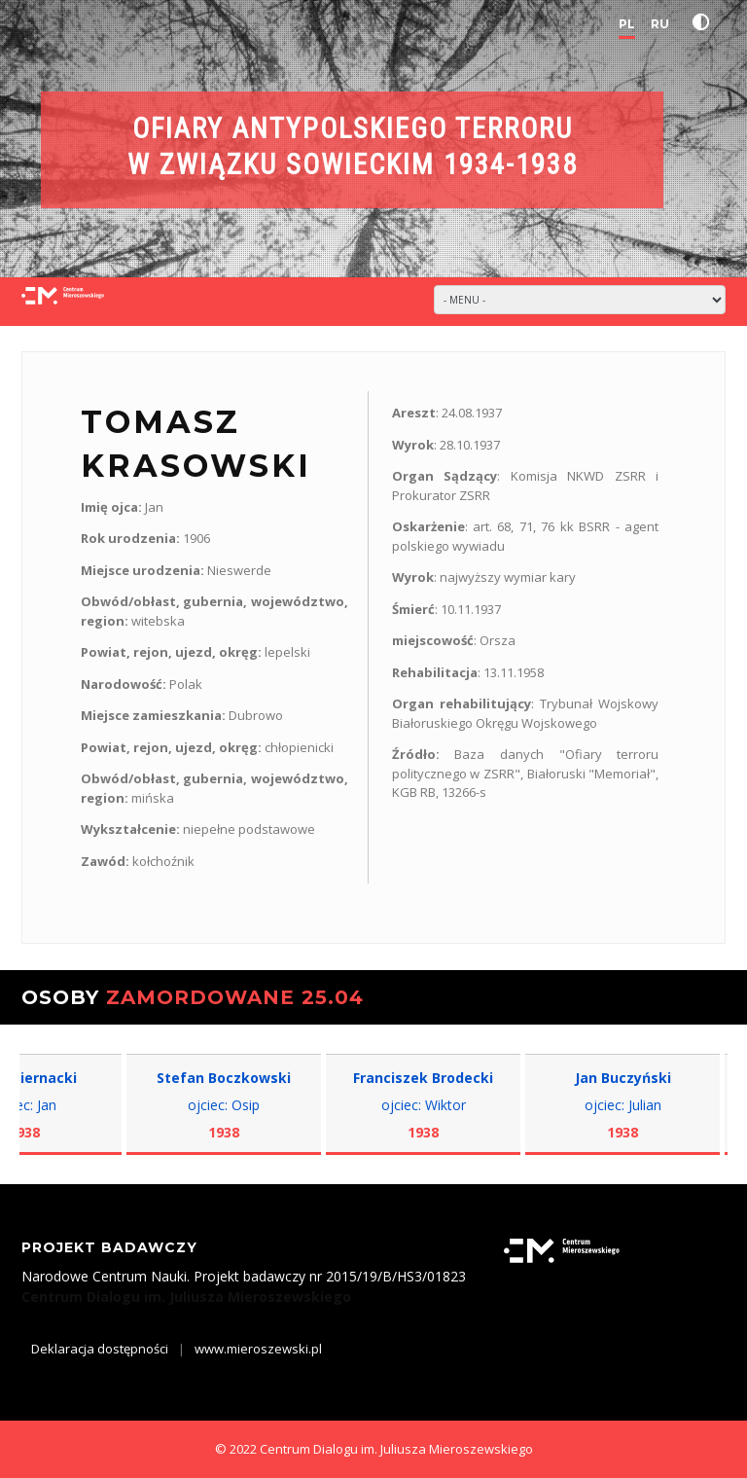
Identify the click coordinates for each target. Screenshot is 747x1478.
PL (627, 24)
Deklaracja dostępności (99, 1348)
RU (660, 24)
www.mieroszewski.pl (258, 1348)
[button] (705, 22)
